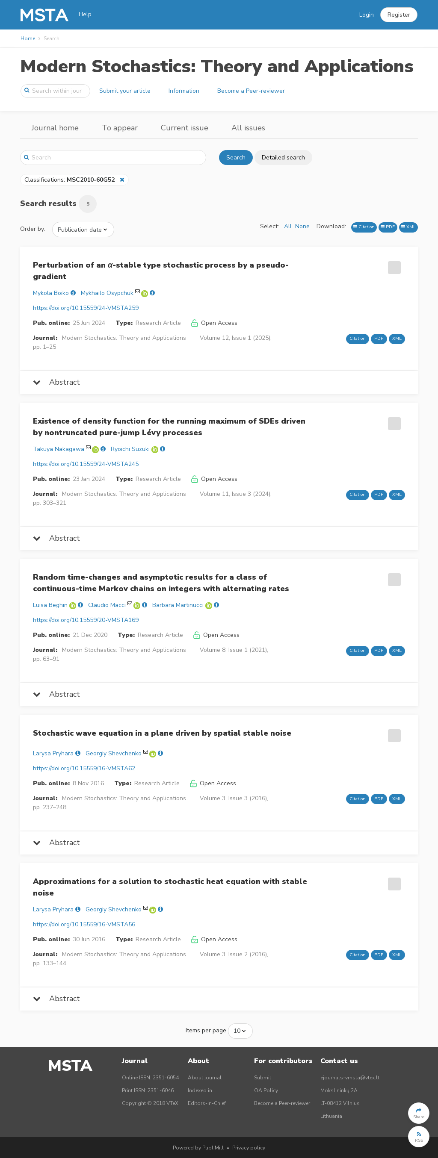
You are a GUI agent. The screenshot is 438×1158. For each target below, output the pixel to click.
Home (28, 38)
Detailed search (283, 157)
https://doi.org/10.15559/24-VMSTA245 (86, 464)
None (302, 226)
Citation (364, 227)
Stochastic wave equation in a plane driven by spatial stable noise (162, 733)
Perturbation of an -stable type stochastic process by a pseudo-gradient (161, 271)
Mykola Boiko (51, 293)
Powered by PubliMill (198, 1147)
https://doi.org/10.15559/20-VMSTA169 (86, 620)
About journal (205, 1077)
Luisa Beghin (50, 605)
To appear (120, 128)
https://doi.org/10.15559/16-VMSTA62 (84, 768)
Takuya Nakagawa (58, 449)
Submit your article (125, 91)
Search (236, 157)
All (288, 226)
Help (85, 14)
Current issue (184, 128)
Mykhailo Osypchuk (107, 293)
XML (408, 227)
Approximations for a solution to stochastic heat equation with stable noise (170, 887)
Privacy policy (248, 1147)
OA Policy (266, 1090)
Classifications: (70, 180)
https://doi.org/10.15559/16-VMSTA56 (84, 924)
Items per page (206, 1030)
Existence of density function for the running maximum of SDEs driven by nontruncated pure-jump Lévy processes (169, 427)
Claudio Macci (107, 605)
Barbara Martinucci (178, 605)
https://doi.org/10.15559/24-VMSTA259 (86, 308)
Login (366, 15)
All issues (248, 128)
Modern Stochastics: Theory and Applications (217, 66)
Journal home (55, 128)
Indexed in (200, 1090)
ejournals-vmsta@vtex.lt (349, 1077)
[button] (398, 15)
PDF (388, 227)
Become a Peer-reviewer (251, 91)
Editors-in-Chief (207, 1103)
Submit (262, 1077)
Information (184, 91)
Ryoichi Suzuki (130, 449)
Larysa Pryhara (53, 753)
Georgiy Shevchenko (114, 753)
